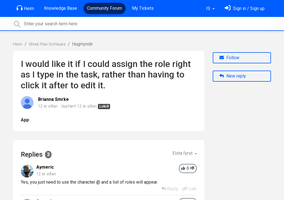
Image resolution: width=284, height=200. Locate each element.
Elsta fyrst (183, 153)
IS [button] (208, 8)
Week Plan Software (47, 44)
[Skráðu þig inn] (244, 8)
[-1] (192, 168)
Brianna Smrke (53, 99)
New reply (232, 76)
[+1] (183, 168)
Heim (25, 8)
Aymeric (45, 167)
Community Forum (104, 8)
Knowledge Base (60, 8)
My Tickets (143, 8)
